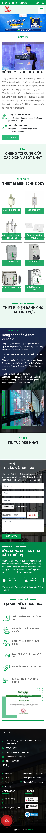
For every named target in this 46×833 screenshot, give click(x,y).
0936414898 (21, 3)
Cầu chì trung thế (11, 209)
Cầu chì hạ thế (34, 209)
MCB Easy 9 (34, 261)
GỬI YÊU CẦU (11, 536)
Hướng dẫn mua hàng (32, 778)
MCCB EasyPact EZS (34, 288)
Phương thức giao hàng (33, 782)
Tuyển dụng (9, 782)
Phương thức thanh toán (33, 773)
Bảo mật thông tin (12, 807)
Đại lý (7, 803)
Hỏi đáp (8, 786)
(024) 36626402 (12, 761)
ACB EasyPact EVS (11, 287)
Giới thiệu (8, 773)
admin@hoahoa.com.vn (15, 757)
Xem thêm (11, 137)
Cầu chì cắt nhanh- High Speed (11, 236)
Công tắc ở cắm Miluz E (34, 236)
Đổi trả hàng (10, 799)
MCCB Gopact (12, 261)
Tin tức (7, 778)
